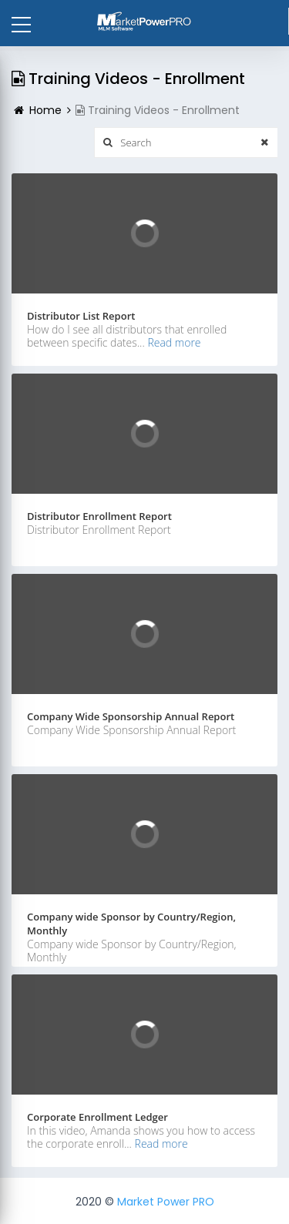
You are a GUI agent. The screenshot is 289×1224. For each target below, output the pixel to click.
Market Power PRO (165, 1201)
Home (45, 110)
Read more (173, 342)
